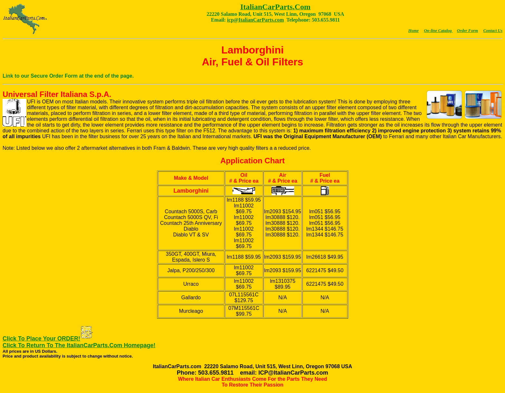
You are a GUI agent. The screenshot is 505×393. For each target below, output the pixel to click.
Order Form (467, 30)
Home (413, 30)
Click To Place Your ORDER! (41, 338)
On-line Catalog (438, 30)
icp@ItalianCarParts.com (255, 20)
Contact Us (492, 30)
